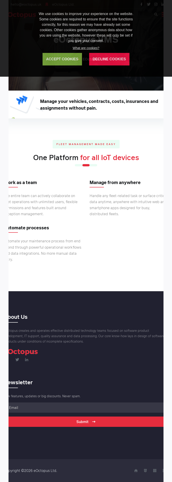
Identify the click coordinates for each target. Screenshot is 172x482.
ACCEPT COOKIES (62, 59)
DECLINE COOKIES (109, 59)
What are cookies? (86, 48)
